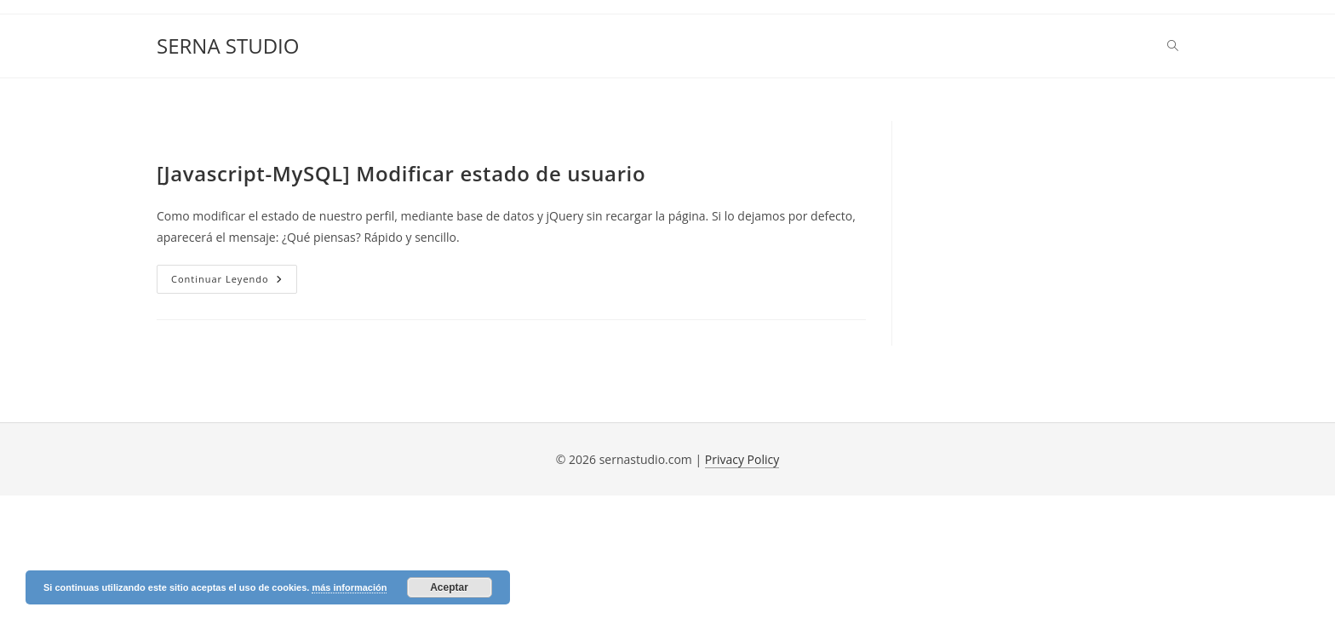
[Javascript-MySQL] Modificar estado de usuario (401, 173)
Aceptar (449, 587)
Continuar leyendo (234, 282)
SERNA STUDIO (228, 46)
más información (349, 587)
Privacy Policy (742, 459)
